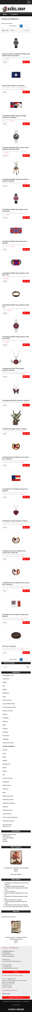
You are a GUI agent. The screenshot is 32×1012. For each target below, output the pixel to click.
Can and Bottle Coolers (9, 703)
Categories (14, 14)
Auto (4, 686)
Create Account (6, 993)
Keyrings (5, 750)
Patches (5, 771)
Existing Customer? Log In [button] (16, 997)
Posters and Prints (7, 778)
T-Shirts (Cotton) (7, 813)
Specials (16, 911)
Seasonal (5, 789)
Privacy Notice (6, 836)
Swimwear (5, 806)
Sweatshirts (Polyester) (9, 803)
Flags (4, 725)
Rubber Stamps (7, 785)
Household (5, 739)
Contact (5, 839)
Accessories (6, 678)
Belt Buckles (6, 693)
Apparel (5, 682)
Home (5, 14)
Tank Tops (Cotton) (8, 810)
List (7, 30)
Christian (5, 714)
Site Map (5, 841)
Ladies (4, 757)
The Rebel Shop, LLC (17, 1001)
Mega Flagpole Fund (8, 675)
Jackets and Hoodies (8, 742)
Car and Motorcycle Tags (9, 707)
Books (4, 696)
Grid (12, 30)
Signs (4, 792)
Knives (4, 753)
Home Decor (6, 735)
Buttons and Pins (7, 700)
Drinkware (5, 721)
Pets (4, 774)
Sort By (27, 30)
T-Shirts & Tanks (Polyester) (10, 817)
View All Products (7, 824)
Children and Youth (8, 710)
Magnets (5, 760)
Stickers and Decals (8, 796)
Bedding (5, 689)
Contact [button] (16, 971)
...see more (7, 59)
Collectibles (6, 718)
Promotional (6, 782)
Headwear (5, 732)
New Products (16, 847)
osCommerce (16, 1005)
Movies (4, 767)
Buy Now (26, 62)
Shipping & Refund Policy (9, 834)
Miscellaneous (6, 764)
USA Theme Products (8, 821)
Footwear (5, 728)
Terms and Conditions (8, 838)
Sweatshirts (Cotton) (8, 799)
